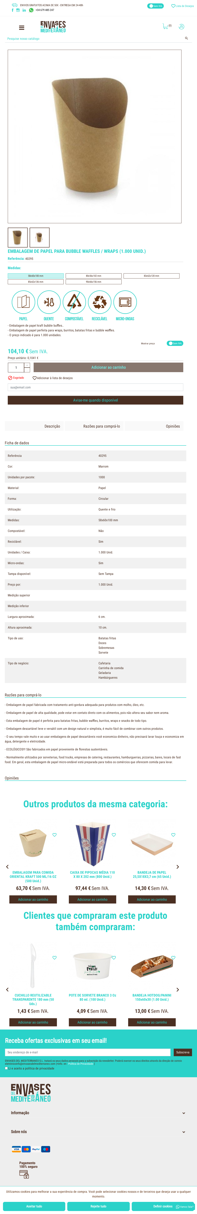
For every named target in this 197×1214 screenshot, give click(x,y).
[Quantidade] (16, 367)
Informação (20, 1112)
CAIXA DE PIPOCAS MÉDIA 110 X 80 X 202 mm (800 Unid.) (92, 874)
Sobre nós (19, 1131)
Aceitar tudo (34, 1206)
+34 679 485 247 (45, 10)
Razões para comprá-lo (101, 426)
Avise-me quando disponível (95, 400)
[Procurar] (98, 39)
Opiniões (173, 426)
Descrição (52, 426)
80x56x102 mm (93, 275)
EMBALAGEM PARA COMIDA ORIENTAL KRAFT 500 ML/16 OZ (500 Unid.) (33, 876)
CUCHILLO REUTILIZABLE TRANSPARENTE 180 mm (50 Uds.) (33, 999)
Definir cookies (162, 1206)
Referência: (16, 258)
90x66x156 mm (93, 281)
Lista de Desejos (182, 6)
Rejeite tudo (98, 1206)
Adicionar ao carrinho (108, 367)
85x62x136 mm (35, 281)
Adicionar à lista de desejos (52, 378)
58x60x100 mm (35, 275)
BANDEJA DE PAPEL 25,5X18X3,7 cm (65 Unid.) (152, 874)
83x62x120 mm (151, 275)
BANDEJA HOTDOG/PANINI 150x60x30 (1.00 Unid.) (152, 997)
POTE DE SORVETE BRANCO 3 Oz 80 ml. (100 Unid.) (92, 997)
